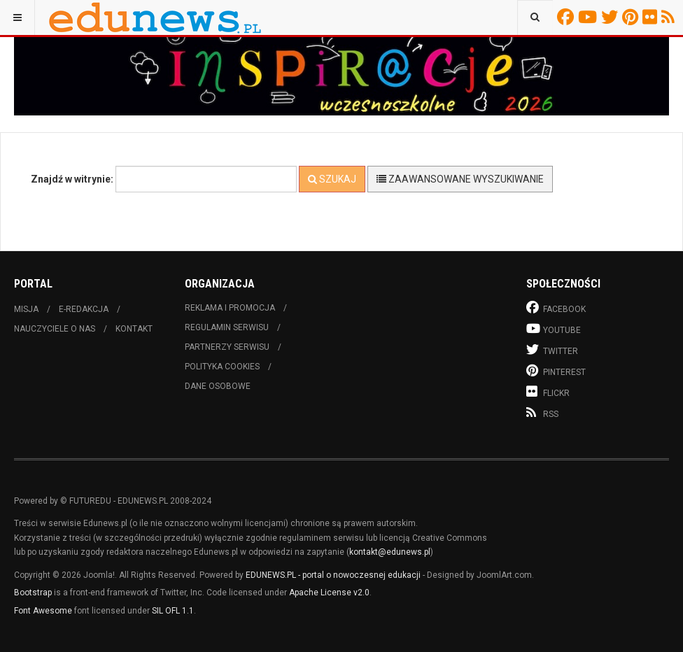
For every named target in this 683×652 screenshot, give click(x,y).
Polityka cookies (222, 366)
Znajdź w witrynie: (72, 179)
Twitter (611, 16)
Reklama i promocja (230, 308)
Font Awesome (43, 611)
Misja (26, 309)
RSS (670, 16)
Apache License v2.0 (329, 592)
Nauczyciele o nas (54, 329)
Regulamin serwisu (227, 327)
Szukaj (332, 179)
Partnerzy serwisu (227, 347)
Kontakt (134, 329)
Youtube (589, 16)
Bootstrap (33, 592)
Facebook (567, 16)
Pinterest (632, 16)
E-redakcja (83, 309)
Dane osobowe (218, 386)
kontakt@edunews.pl (389, 552)
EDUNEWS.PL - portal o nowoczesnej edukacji (333, 575)
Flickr (651, 16)
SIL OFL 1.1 (173, 611)
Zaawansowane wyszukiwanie (460, 179)
